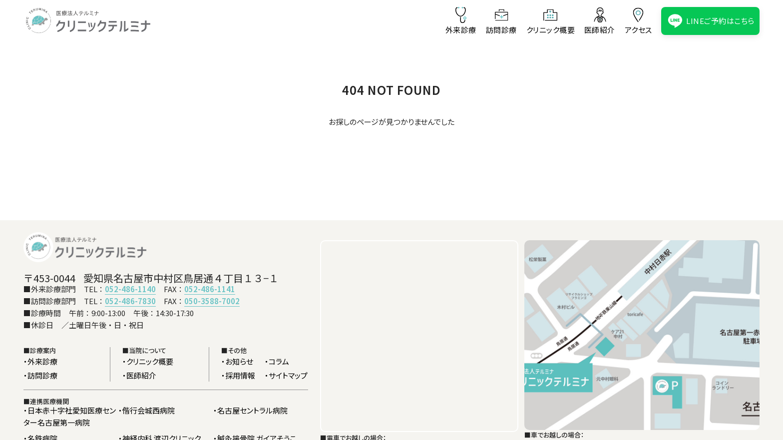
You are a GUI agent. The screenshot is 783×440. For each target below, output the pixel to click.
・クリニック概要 (147, 361)
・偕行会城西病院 (146, 410)
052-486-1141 (209, 289)
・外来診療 (40, 361)
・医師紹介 (139, 375)
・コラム (277, 361)
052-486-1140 (130, 289)
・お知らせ (237, 361)
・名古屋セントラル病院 (250, 410)
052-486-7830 (130, 301)
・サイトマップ (286, 375)
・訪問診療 (40, 375)
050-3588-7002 (212, 301)
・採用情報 (238, 375)
